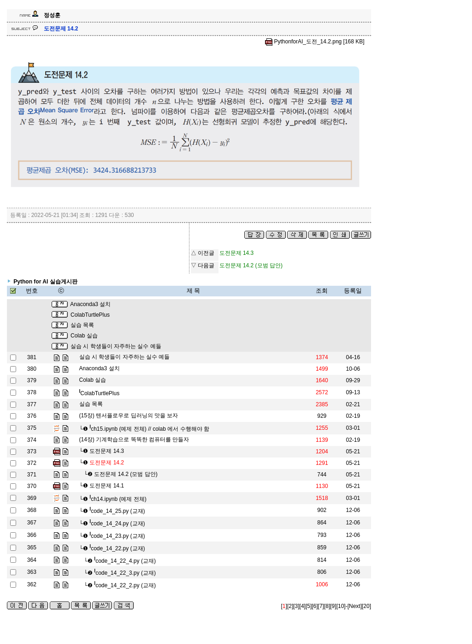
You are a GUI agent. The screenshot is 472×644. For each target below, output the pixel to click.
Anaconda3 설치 (90, 304)
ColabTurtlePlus (90, 315)
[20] (366, 606)
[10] (341, 606)
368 (31, 510)
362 (31, 584)
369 (31, 498)
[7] (321, 606)
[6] (315, 606)
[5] (309, 606)
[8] (327, 606)
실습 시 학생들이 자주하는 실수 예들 (116, 346)
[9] (333, 606)
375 (31, 428)
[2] (290, 606)
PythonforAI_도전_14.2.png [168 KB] (314, 41)
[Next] (355, 606)
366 (31, 535)
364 (31, 560)
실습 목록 (82, 325)
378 (31, 392)
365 (31, 547)
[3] (296, 606)
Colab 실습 (84, 335)
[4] (303, 606)
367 (31, 522)
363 (31, 572)
